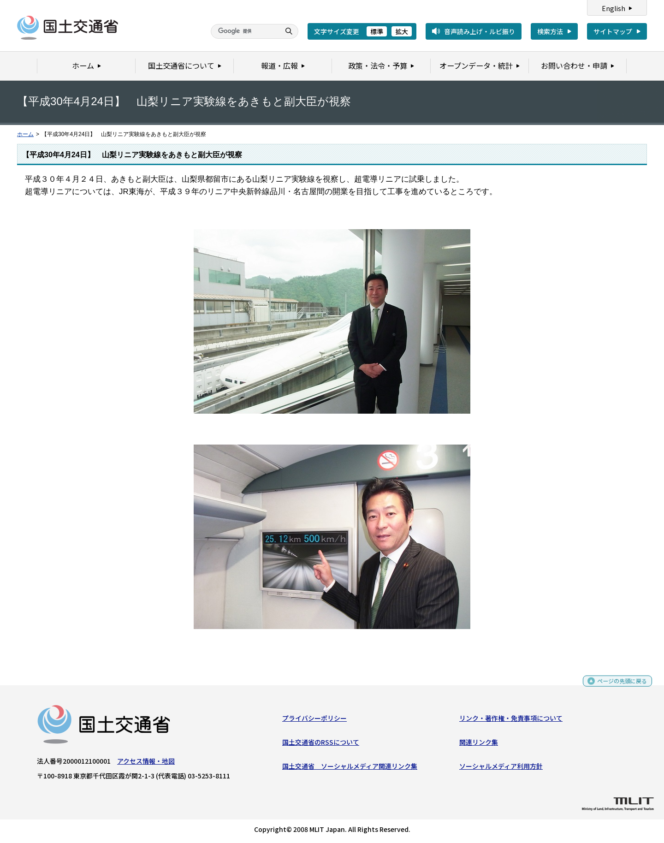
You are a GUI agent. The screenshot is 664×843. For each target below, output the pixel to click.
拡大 (401, 31)
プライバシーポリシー (314, 719)
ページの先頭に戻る (619, 687)
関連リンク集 (478, 744)
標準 (376, 31)
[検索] (244, 31)
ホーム (25, 134)
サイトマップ (612, 31)
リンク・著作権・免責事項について (511, 719)
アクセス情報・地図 (146, 762)
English (613, 8)
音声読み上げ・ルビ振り (479, 31)
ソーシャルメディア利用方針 (501, 768)
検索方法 (550, 31)
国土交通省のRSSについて (320, 744)
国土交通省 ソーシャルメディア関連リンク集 (349, 768)
